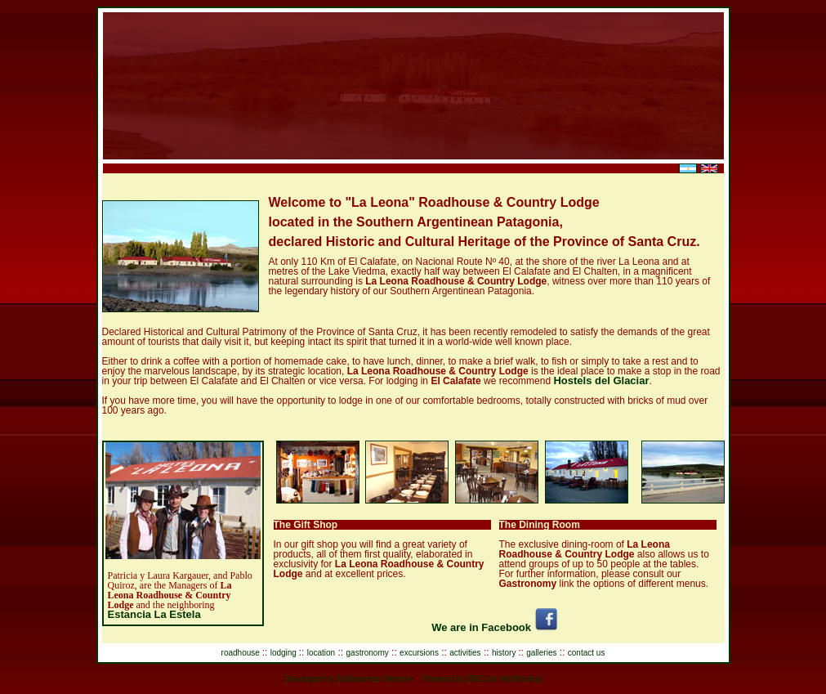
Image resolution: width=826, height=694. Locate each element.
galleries (541, 652)
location (321, 652)
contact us (586, 652)
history (505, 652)
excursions (419, 652)
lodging (284, 652)
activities (464, 652)
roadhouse (241, 652)
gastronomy (367, 652)
